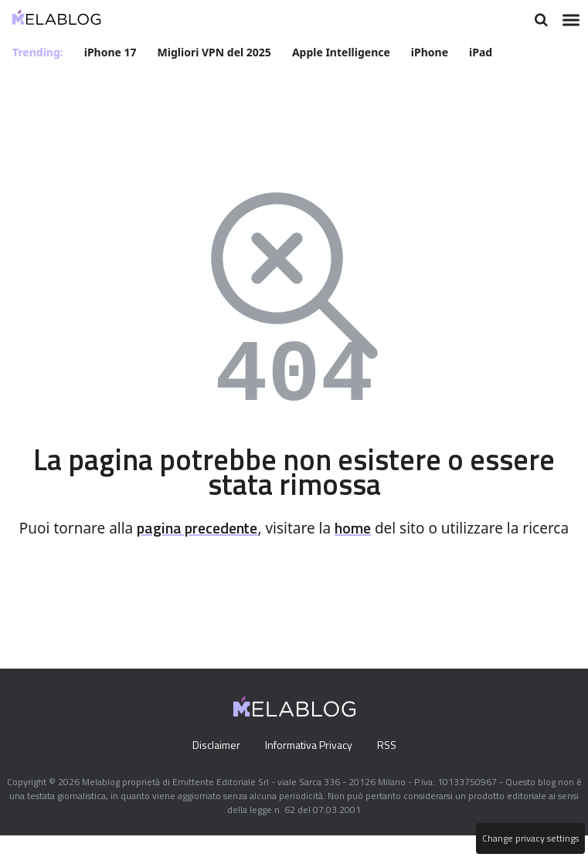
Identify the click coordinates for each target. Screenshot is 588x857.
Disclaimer (212, 766)
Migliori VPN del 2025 (215, 51)
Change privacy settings (529, 838)
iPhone (431, 51)
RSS (390, 766)
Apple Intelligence (343, 51)
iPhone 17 (111, 51)
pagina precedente (220, 527)
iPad (483, 51)
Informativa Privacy (308, 766)
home (385, 527)
